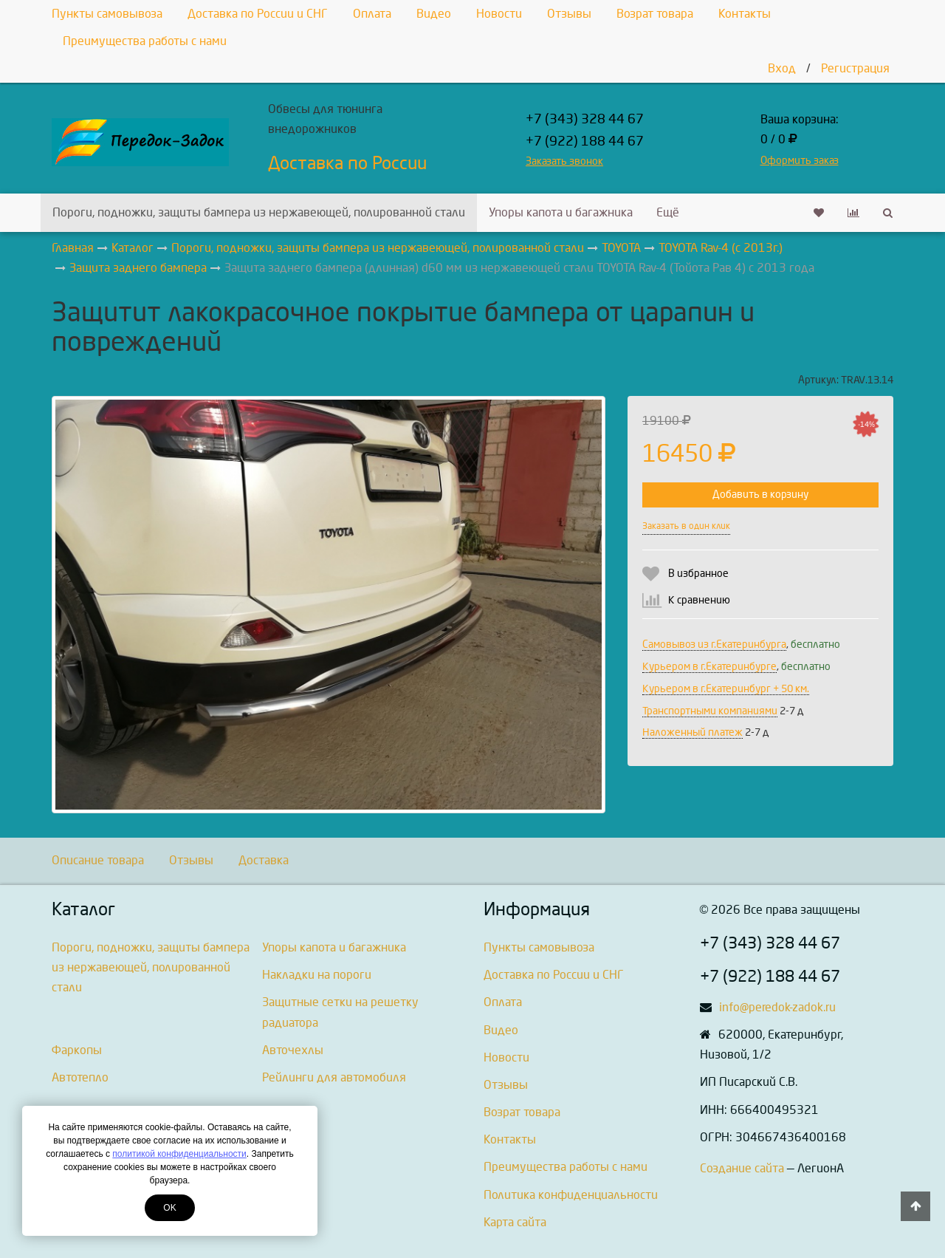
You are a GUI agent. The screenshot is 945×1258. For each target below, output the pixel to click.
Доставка (263, 860)
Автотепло (80, 1077)
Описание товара (98, 860)
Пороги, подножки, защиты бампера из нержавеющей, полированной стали (258, 212)
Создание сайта (742, 1168)
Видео (433, 13)
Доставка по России (347, 163)
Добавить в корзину (760, 494)
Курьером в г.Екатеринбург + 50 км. (725, 688)
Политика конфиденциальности (571, 1195)
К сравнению (699, 600)
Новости (499, 13)
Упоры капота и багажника (561, 212)
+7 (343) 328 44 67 (585, 119)
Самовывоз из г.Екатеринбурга (714, 644)
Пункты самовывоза (107, 13)
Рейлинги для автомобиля (334, 1077)
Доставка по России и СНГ (258, 13)
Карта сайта (515, 1222)
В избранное (698, 573)
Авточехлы (292, 1050)
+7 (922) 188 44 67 (585, 141)
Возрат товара (654, 13)
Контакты (744, 13)
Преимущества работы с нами (145, 41)
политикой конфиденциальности (179, 1154)
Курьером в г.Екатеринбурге (709, 666)
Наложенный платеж (692, 732)
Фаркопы (77, 1050)
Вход (782, 68)
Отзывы (569, 13)
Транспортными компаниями (709, 711)
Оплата (372, 13)
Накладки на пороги (316, 974)
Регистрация (855, 68)
